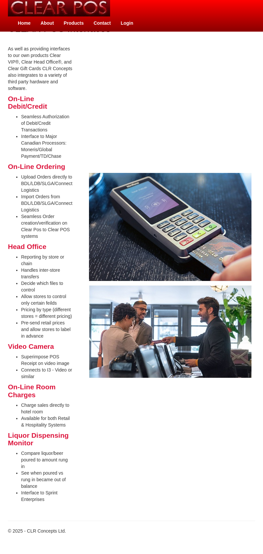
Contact (102, 23)
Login (127, 23)
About (47, 23)
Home (24, 23)
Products (74, 23)
